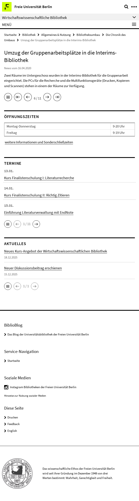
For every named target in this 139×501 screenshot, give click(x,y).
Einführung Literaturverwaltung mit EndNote (38, 212)
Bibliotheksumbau (88, 35)
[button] (8, 224)
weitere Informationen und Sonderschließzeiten (39, 142)
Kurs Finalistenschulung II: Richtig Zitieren (37, 195)
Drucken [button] (12, 417)
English (12, 431)
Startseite (10, 35)
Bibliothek (28, 35)
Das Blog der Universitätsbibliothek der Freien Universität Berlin (48, 334)
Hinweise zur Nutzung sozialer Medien (25, 395)
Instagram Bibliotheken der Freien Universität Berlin (43, 387)
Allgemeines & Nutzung (56, 35)
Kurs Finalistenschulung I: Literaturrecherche (39, 177)
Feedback (13, 424)
